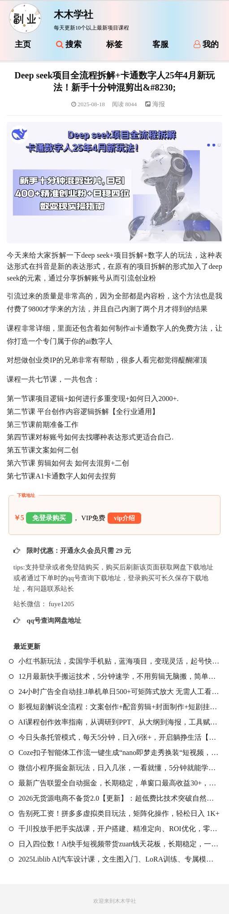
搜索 (69, 44)
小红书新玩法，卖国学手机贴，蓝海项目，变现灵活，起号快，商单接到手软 (114, 661)
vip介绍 (124, 518)
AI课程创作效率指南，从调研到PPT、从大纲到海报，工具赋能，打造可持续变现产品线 (114, 722)
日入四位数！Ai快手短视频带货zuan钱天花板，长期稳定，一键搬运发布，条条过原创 (114, 844)
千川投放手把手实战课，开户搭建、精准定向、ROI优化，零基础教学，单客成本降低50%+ (114, 828)
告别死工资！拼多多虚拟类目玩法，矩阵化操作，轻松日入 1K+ (114, 813)
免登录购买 (49, 518)
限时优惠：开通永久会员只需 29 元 (78, 550)
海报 (155, 104)
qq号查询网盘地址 (53, 620)
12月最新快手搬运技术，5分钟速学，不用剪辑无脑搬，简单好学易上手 (114, 676)
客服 (160, 44)
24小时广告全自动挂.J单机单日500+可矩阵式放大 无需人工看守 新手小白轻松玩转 (114, 691)
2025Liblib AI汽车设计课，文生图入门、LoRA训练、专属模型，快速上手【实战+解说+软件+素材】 (114, 859)
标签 (114, 44)
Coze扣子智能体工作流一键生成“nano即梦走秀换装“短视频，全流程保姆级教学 (114, 752)
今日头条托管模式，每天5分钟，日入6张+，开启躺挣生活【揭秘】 (114, 737)
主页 (23, 44)
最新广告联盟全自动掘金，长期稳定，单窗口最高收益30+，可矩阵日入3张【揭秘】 (114, 783)
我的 (206, 44)
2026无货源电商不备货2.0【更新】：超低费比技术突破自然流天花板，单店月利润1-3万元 (114, 798)
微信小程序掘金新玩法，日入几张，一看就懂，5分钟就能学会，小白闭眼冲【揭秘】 (114, 768)
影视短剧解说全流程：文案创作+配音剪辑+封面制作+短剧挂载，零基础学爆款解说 (114, 707)
